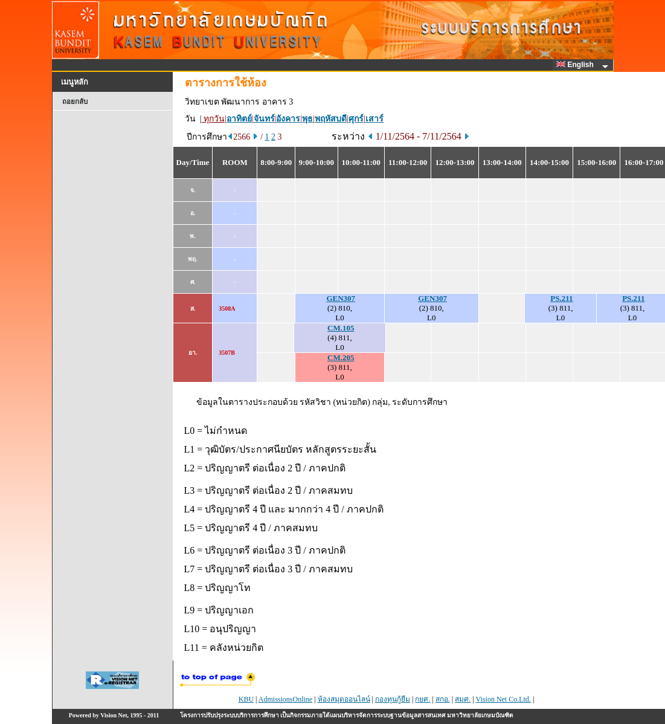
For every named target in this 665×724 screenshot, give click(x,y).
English (576, 64)
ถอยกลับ (75, 101)
